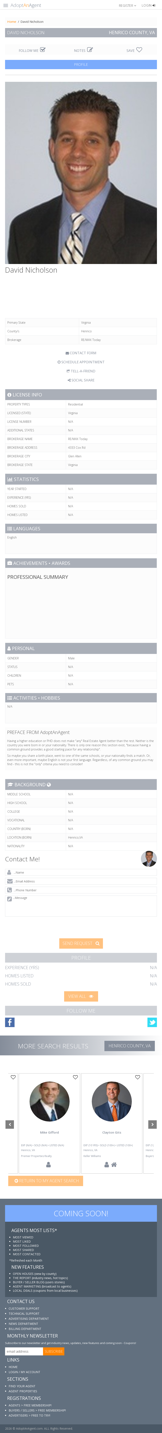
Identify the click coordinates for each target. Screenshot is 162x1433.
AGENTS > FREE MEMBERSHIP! (30, 1405)
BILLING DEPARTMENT (25, 1329)
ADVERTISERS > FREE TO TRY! (29, 1415)
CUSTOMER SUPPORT (24, 1308)
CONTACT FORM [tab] (81, 353)
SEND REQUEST (81, 943)
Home (11, 21)
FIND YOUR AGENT (22, 1386)
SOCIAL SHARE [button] (81, 380)
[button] (129, 5)
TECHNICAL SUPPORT (24, 1314)
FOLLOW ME (32, 50)
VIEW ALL (80, 996)
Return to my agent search (47, 1181)
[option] (111, 1123)
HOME (13, 1367)
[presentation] (37, 927)
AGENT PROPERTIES (23, 1391)
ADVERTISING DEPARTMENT (29, 1319)
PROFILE (81, 64)
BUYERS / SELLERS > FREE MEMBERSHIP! (37, 1410)
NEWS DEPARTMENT (23, 1324)
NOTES (83, 50)
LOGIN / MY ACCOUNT (24, 1372)
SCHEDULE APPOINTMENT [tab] (81, 362)
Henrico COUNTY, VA (130, 1046)
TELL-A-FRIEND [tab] (81, 371)
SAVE (134, 50)
